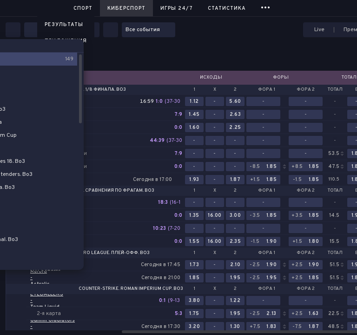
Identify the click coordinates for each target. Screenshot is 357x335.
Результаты (64, 24)
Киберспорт (126, 8)
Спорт (83, 8)
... (266, 6)
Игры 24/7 (176, 8)
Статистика (227, 8)
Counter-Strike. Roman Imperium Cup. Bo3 (131, 289)
